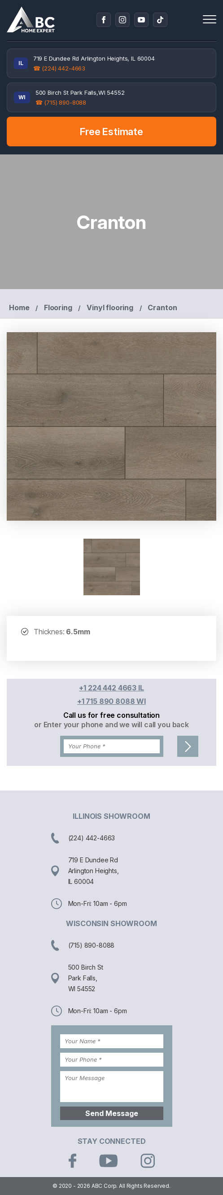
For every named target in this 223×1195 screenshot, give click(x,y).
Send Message (111, 1113)
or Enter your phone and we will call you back (111, 724)
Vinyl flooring (110, 307)
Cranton (162, 307)
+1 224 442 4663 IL (111, 687)
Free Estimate (111, 131)
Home (19, 307)
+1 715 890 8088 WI (111, 701)
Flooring (58, 307)
